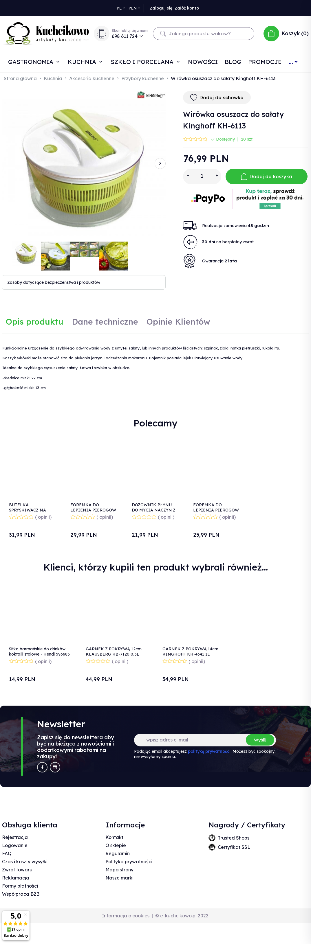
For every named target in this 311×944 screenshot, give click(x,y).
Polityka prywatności (128, 861)
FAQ (7, 853)
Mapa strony (119, 870)
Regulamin (117, 853)
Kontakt (114, 837)
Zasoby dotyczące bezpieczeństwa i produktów (53, 282)
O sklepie (115, 845)
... (291, 61)
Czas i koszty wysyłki (24, 861)
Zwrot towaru (17, 870)
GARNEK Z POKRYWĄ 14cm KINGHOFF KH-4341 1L (190, 651)
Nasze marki (119, 878)
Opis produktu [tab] (34, 321)
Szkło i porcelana (143, 61)
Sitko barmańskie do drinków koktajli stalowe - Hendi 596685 (39, 651)
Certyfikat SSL (234, 847)
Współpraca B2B (20, 894)
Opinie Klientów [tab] (178, 321)
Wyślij (260, 740)
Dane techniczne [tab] (105, 321)
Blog (233, 61)
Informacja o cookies (125, 916)
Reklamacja (15, 878)
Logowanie (15, 845)
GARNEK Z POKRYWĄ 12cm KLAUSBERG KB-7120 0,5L (114, 651)
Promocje (265, 61)
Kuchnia (83, 61)
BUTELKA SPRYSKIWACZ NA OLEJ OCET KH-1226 (29, 510)
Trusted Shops (233, 838)
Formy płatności (20, 886)
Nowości (203, 61)
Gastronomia (31, 61)
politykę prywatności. (209, 751)
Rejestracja (15, 837)
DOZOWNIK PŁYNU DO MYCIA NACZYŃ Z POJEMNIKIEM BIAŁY (155, 510)
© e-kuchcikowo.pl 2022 (181, 916)
